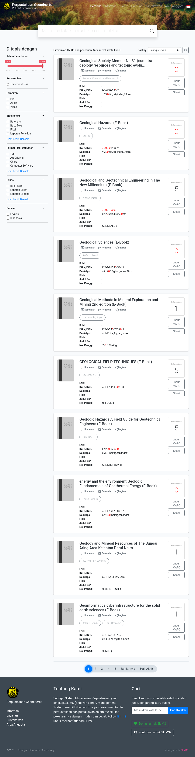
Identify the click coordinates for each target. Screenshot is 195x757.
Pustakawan (153, 6)
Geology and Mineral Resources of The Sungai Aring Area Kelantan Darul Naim (118, 545)
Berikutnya (128, 669)
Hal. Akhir (146, 669)
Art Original (17, 157)
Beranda (95, 6)
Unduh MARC (176, 82)
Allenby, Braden (90, 198)
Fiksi (13, 129)
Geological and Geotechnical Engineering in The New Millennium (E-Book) (119, 182)
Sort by (142, 50)
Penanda (106, 70)
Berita (124, 6)
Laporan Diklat (18, 189)
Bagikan (121, 70)
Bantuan (136, 6)
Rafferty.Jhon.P (90, 255)
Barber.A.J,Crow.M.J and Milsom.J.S (100, 78)
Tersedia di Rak (19, 84)
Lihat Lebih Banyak (18, 139)
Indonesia (16, 218)
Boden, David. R (90, 499)
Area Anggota (174, 6)
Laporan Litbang (20, 193)
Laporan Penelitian (21, 133)
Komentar (88, 70)
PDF (12, 98)
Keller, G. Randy (90, 623)
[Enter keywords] (150, 710)
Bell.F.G (86, 136)
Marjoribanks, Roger (92, 317)
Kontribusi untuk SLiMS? (152, 732)
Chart (13, 161)
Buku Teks (16, 125)
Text (13, 153)
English (14, 214)
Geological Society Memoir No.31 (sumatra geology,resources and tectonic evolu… (115, 63)
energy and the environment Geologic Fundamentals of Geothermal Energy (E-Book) (118, 483)
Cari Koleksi (178, 710)
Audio (13, 102)
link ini (121, 716)
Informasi (110, 6)
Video (13, 106)
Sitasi (176, 92)
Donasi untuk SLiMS (150, 723)
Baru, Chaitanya (113, 623)
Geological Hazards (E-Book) (103, 122)
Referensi (16, 121)
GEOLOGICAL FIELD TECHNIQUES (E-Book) (115, 361)
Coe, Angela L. (89, 375)
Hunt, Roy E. (89, 437)
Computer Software (21, 165)
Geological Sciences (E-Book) (104, 242)
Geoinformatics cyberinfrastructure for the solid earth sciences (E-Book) (119, 607)
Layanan (12, 715)
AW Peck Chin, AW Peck (94, 561)
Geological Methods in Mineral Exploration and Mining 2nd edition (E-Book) (118, 302)
